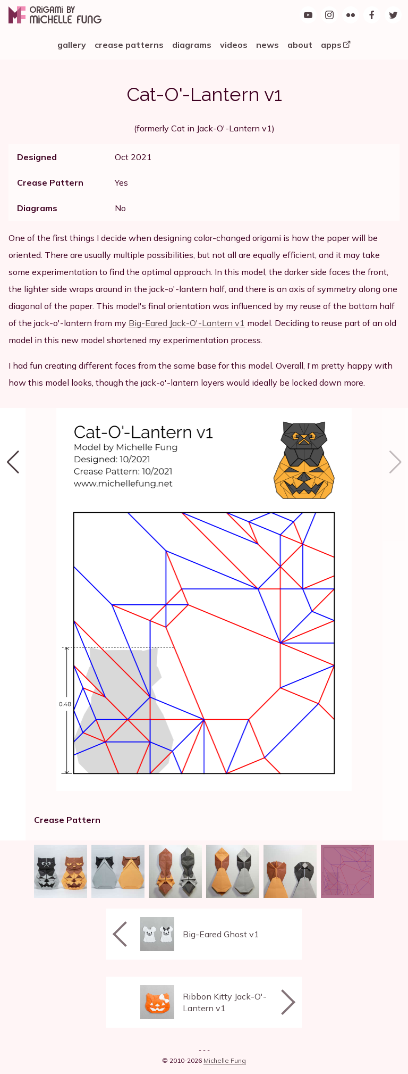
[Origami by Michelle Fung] (54, 14)
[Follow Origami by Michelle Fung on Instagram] (329, 15)
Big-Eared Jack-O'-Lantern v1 (187, 323)
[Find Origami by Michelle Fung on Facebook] (371, 15)
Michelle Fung (224, 1060)
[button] (13, 624)
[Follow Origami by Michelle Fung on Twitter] (393, 15)
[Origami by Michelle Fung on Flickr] (350, 15)
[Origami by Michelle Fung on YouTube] (308, 15)
